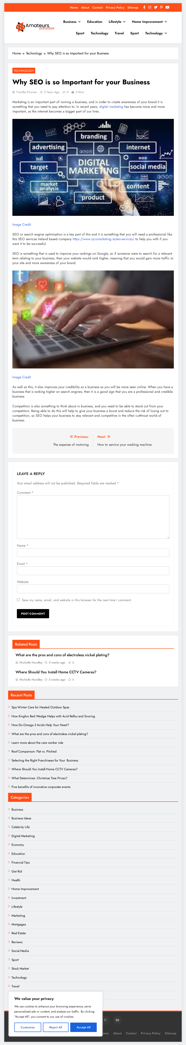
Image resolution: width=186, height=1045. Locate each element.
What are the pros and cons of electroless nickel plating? (62, 655)
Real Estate (19, 933)
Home (74, 7)
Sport (80, 33)
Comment (25, 492)
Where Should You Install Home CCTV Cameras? (56, 672)
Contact (97, 7)
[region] (56, 1014)
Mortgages (19, 924)
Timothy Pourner (26, 92)
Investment (19, 898)
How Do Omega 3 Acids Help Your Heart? (40, 725)
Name (22, 545)
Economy (18, 844)
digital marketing (111, 106)
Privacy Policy (115, 7)
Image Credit (21, 224)
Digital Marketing (24, 836)
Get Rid (17, 871)
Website (22, 581)
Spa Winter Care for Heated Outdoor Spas (40, 707)
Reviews (17, 942)
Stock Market (20, 968)
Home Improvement (147, 21)
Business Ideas (21, 818)
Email (22, 563)
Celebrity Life (21, 827)
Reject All (55, 1027)
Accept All (83, 1027)
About (85, 7)
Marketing (18, 915)
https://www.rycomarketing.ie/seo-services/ (103, 239)
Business (69, 21)
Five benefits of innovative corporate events (41, 787)
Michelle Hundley (31, 662)
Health (16, 880)
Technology (99, 33)
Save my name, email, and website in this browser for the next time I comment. (77, 600)
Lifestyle (115, 21)
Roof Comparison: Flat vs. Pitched (34, 751)
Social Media (20, 951)
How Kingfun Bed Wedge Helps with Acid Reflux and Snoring (53, 716)
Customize (28, 1027)
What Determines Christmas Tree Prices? (39, 778)
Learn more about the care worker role (37, 742)
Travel (119, 33)
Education (94, 21)
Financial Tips (21, 862)
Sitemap (132, 7)
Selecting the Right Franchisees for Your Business (45, 760)
